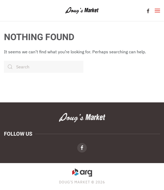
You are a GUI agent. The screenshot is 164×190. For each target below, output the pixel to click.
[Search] (43, 67)
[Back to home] (82, 10)
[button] (157, 10)
